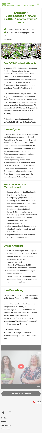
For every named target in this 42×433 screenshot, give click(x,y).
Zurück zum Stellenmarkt (21, 394)
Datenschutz (6, 425)
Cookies (4, 418)
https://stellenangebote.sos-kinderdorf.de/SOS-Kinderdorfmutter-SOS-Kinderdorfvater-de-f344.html (21, 321)
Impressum (5, 429)
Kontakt (4, 421)
